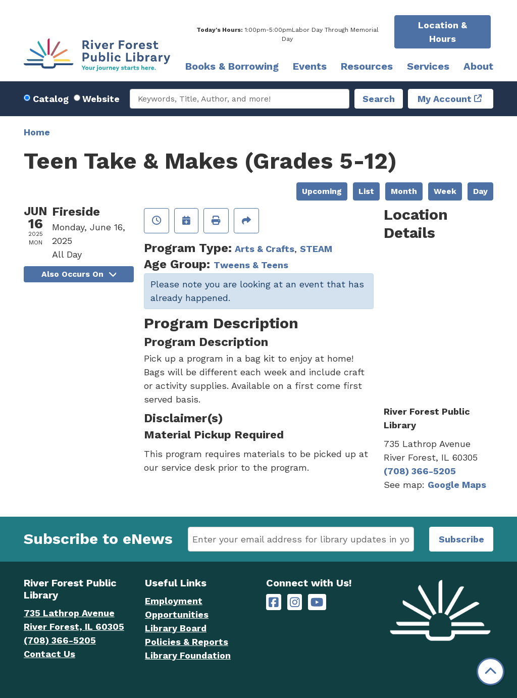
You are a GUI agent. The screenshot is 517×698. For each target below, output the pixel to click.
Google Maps (457, 484)
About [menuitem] (478, 66)
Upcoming (322, 191)
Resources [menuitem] (367, 66)
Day (480, 191)
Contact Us (49, 654)
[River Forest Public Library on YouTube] (317, 602)
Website (101, 98)
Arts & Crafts (264, 248)
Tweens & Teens (251, 265)
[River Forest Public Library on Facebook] (273, 602)
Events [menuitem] (310, 66)
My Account (445, 98)
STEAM (316, 248)
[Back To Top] (490, 671)
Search (379, 98)
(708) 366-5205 (420, 471)
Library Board (175, 628)
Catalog (51, 98)
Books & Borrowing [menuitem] (232, 66)
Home (37, 132)
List (366, 191)
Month (404, 191)
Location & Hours (442, 32)
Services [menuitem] (428, 66)
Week (445, 191)
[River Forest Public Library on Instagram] (294, 602)
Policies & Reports (186, 641)
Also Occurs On (78, 274)
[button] (287, 34)
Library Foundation (188, 655)
